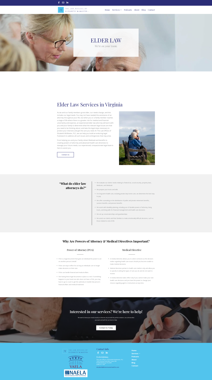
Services (116, 10)
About (136, 10)
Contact (151, 10)
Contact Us (65, 155)
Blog (144, 10)
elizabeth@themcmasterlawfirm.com (107, 367)
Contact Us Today (106, 328)
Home (107, 10)
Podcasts (128, 10)
